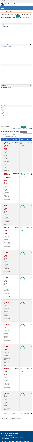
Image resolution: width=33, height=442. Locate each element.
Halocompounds (4, 26)
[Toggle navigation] (30, 8)
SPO (2, 113)
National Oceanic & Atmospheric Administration (12, 437)
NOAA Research (5, 438)
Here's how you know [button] (6, 1)
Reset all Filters (24, 131)
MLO (2, 109)
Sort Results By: (19, 134)
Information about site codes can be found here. (22, 128)
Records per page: (9, 136)
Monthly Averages (5, 87)
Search (23, 126)
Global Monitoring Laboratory (12, 3)
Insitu (2, 67)
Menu (2, 8)
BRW (2, 107)
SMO (2, 112)
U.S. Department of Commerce (8, 435)
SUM (2, 115)
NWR (2, 110)
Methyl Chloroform (5, 46)
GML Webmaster (18, 418)
